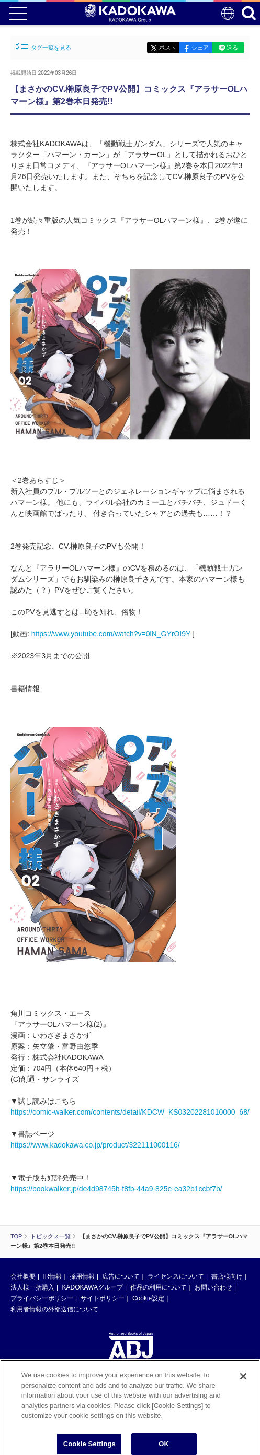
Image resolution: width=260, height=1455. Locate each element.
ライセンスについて (176, 1276)
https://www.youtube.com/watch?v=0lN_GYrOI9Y (110, 634)
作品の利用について (158, 1287)
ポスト (167, 47)
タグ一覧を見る (43, 47)
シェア (200, 47)
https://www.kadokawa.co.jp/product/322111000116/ (95, 1145)
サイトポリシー (103, 1298)
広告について (121, 1276)
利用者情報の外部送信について (54, 1309)
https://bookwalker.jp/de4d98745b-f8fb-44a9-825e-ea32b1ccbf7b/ (116, 1189)
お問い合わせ (213, 1287)
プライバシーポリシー (41, 1298)
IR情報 (52, 1276)
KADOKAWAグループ (92, 1287)
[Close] (243, 1380)
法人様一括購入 (32, 1287)
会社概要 (23, 1276)
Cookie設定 (148, 1298)
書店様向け (227, 1276)
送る (232, 47)
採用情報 (82, 1276)
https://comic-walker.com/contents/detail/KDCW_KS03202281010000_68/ (130, 1112)
